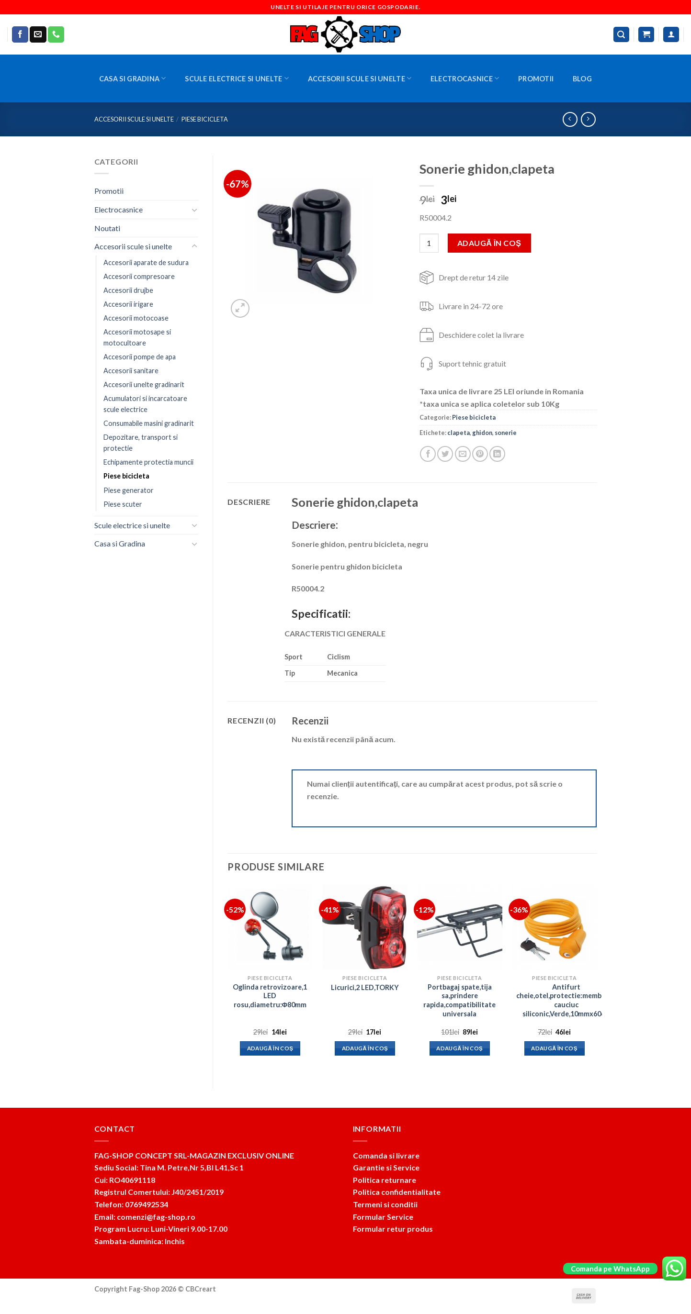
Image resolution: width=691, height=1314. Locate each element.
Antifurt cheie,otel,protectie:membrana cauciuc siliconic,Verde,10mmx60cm (566, 1000)
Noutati (107, 228)
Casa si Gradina (132, 78)
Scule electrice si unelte (237, 78)
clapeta (458, 432)
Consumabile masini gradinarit (148, 423)
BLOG (582, 79)
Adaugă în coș (489, 242)
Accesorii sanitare (131, 371)
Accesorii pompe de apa (139, 357)
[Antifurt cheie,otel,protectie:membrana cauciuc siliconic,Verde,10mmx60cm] (554, 926)
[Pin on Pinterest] (480, 454)
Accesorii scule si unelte (360, 78)
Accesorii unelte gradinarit (143, 384)
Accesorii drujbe (128, 290)
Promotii (536, 79)
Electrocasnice (464, 78)
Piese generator (128, 490)
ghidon (482, 432)
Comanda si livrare (386, 1155)
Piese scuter (122, 504)
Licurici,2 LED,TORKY (365, 987)
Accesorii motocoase (136, 318)
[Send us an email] (38, 34)
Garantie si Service (386, 1167)
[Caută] (621, 35)
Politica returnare (384, 1179)
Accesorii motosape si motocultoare (137, 337)
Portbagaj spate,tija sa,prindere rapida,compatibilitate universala (459, 1000)
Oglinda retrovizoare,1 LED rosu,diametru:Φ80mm (270, 996)
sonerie (506, 432)
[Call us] (56, 34)
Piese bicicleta (204, 119)
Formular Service (383, 1216)
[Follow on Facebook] (20, 34)
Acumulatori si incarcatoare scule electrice (145, 403)
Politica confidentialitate (397, 1191)
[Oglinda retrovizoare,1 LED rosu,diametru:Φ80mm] (270, 926)
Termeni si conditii (385, 1204)
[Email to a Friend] (463, 454)
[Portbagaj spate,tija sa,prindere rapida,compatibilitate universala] (459, 926)
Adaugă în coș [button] (270, 1048)
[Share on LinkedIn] (497, 454)
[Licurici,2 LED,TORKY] (365, 926)
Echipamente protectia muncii (148, 462)
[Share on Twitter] (445, 454)
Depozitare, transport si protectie (140, 442)
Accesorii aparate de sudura (146, 262)
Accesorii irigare (128, 304)
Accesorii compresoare (139, 276)
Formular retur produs (393, 1228)
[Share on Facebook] (428, 454)
